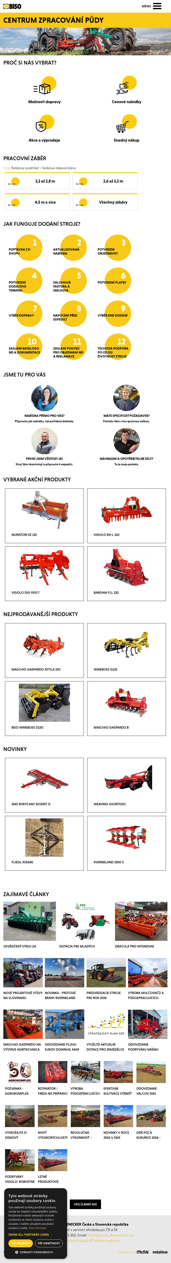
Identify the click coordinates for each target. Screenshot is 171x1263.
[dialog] (35, 1223)
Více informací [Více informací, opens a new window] (37, 1228)
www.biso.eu (123, 1235)
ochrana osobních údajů (69, 1240)
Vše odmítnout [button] (49, 1243)
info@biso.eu (98, 1235)
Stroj (6, 168)
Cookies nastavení (106, 1240)
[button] (35, 1234)
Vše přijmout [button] (20, 1243)
